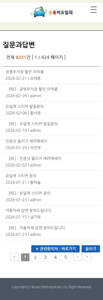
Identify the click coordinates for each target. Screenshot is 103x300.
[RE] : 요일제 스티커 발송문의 (33, 124)
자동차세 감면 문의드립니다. (28, 210)
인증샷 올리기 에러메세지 (26, 141)
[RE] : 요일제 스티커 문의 (30, 193)
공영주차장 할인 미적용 (24, 72)
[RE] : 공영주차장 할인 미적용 (33, 89)
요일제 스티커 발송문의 (24, 106)
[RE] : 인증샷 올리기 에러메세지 (35, 158)
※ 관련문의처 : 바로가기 (55, 249)
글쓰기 (90, 249)
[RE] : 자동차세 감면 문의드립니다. (37, 228)
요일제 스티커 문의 (21, 176)
